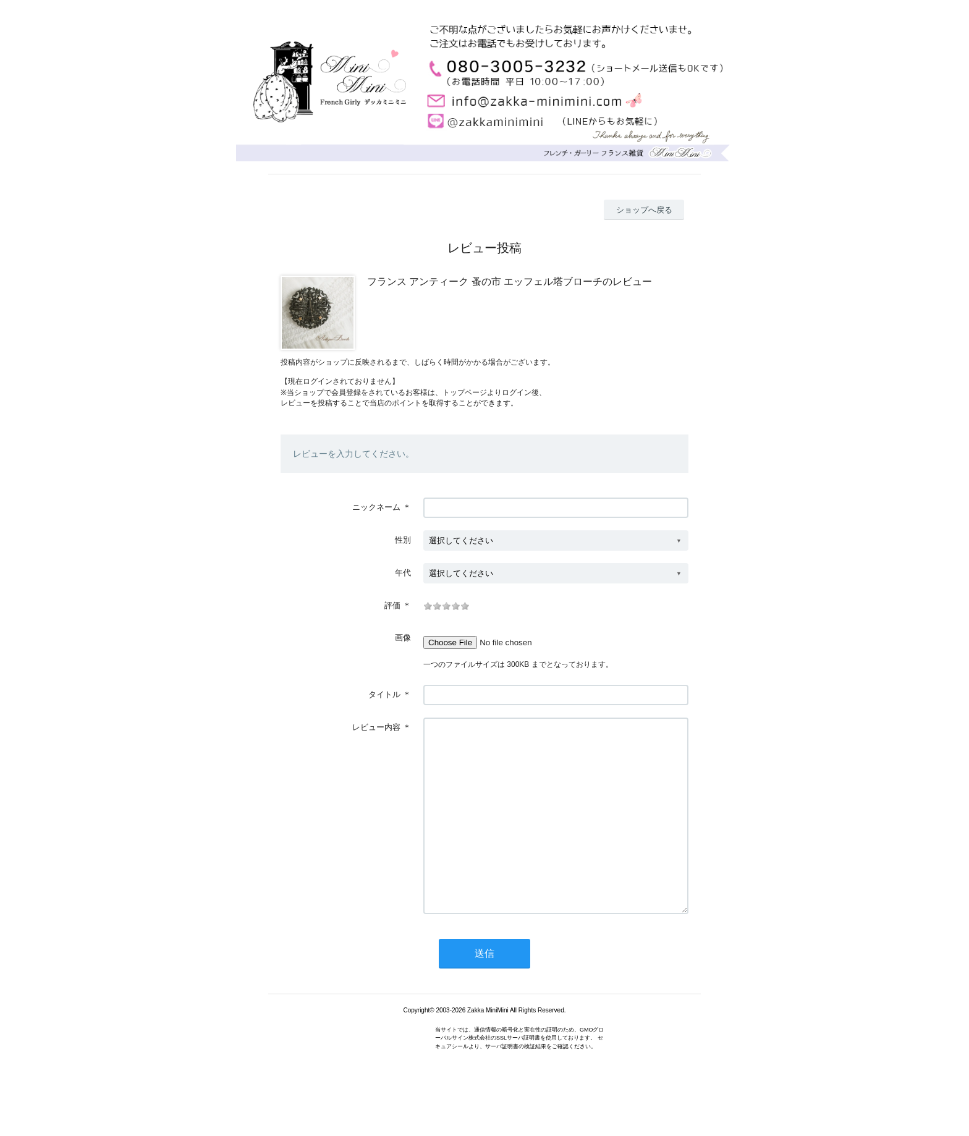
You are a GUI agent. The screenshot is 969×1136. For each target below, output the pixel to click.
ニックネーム (376, 507)
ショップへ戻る (644, 209)
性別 (403, 540)
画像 (403, 637)
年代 (403, 572)
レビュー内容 (376, 727)
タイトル (384, 694)
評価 (392, 605)
